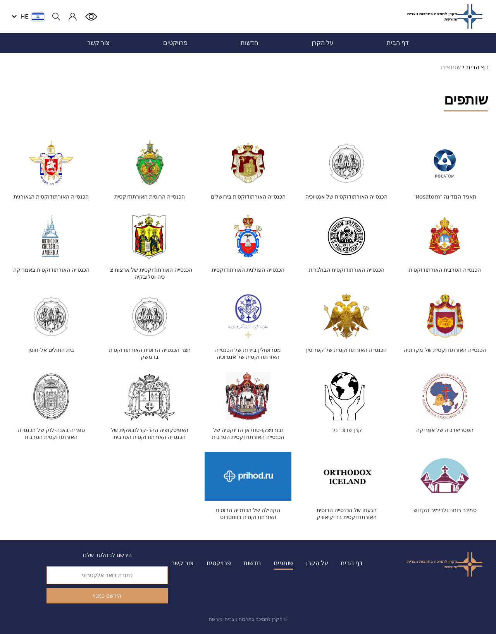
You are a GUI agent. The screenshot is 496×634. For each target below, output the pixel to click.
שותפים (283, 563)
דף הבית (352, 563)
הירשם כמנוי (107, 595)
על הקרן (317, 563)
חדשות (252, 563)
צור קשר (182, 563)
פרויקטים (219, 563)
